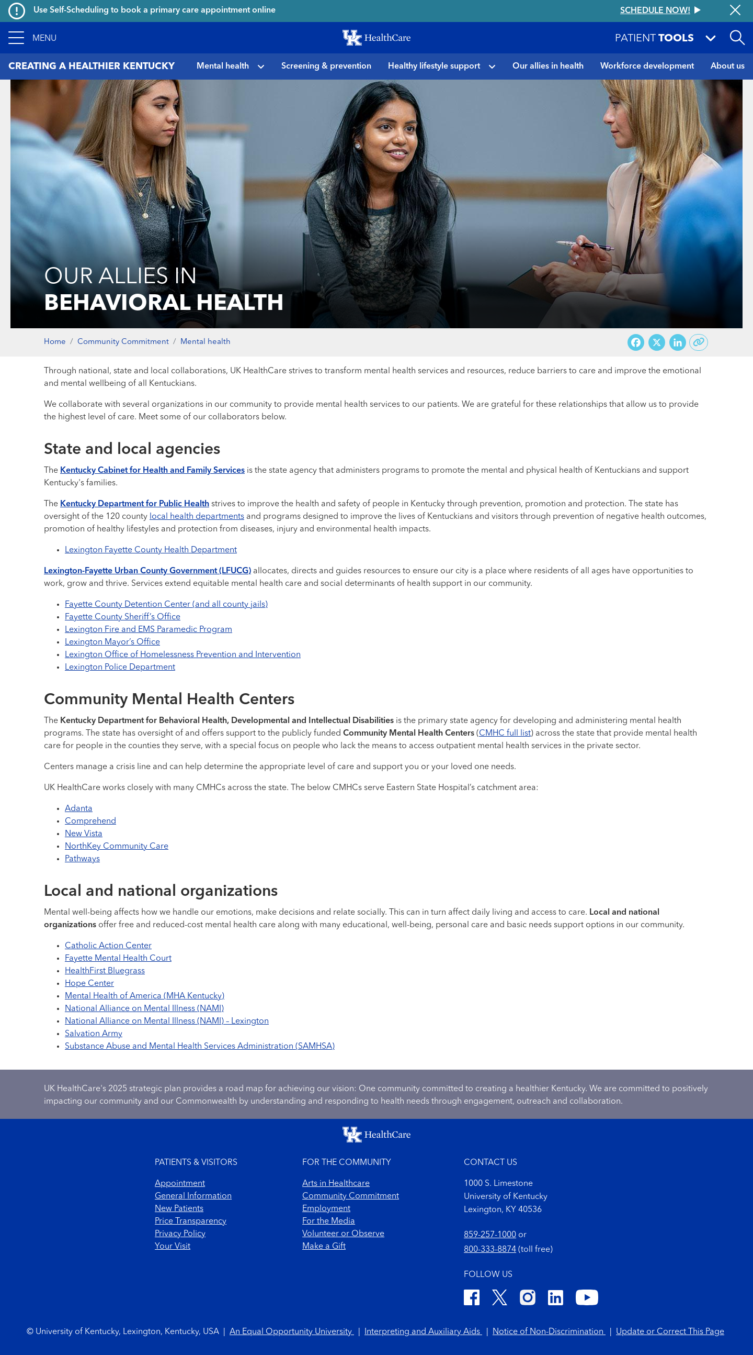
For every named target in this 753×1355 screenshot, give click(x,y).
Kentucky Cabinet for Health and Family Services (152, 471)
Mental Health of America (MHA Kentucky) (144, 996)
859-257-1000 (490, 1235)
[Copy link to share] (699, 342)
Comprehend (90, 821)
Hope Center (89, 984)
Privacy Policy (180, 1234)
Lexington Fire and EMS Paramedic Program (148, 630)
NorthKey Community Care (116, 846)
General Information (193, 1196)
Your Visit (172, 1246)
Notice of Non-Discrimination (549, 1332)
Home (55, 342)
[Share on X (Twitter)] (656, 342)
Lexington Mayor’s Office (112, 642)
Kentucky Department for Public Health (134, 504)
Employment (326, 1209)
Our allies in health (548, 66)
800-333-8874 (490, 1250)
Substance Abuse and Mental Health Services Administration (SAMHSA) (200, 1046)
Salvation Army (93, 1034)
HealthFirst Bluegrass (105, 971)
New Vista (83, 834)
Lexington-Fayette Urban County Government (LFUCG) (147, 571)
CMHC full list (505, 733)
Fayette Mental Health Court (118, 958)
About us (728, 66)
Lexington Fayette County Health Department (151, 550)
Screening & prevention (326, 66)
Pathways (82, 859)
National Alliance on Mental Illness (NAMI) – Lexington (167, 1021)
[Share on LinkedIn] (677, 342)
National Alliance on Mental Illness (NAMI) (144, 1009)
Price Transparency (190, 1221)
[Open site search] (737, 37)
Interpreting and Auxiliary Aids (423, 1332)
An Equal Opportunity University (292, 1332)
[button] (32, 37)
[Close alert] (735, 11)
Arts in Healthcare (336, 1184)
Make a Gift (324, 1246)
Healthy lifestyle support (434, 66)
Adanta (79, 809)
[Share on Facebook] (635, 342)
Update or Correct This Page (670, 1332)
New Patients (179, 1209)
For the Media (328, 1221)
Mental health (223, 66)
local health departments (197, 517)
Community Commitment (123, 342)
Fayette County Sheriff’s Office (122, 617)
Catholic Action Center (108, 946)
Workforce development (647, 66)
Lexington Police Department (120, 667)
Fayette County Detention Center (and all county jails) (166, 605)
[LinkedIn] (555, 1299)
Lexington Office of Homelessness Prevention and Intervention (183, 655)
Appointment (180, 1184)
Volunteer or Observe (343, 1234)
